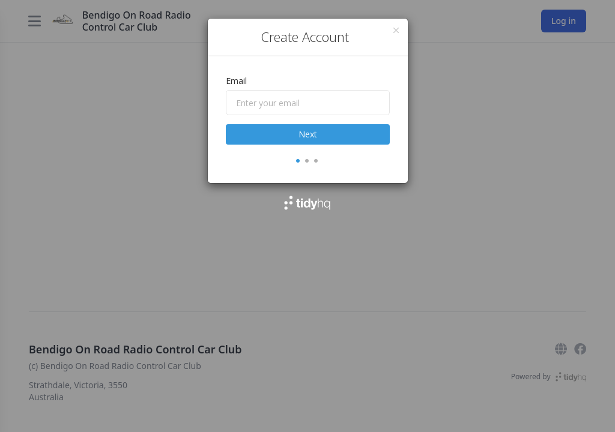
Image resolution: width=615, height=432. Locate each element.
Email (236, 80)
